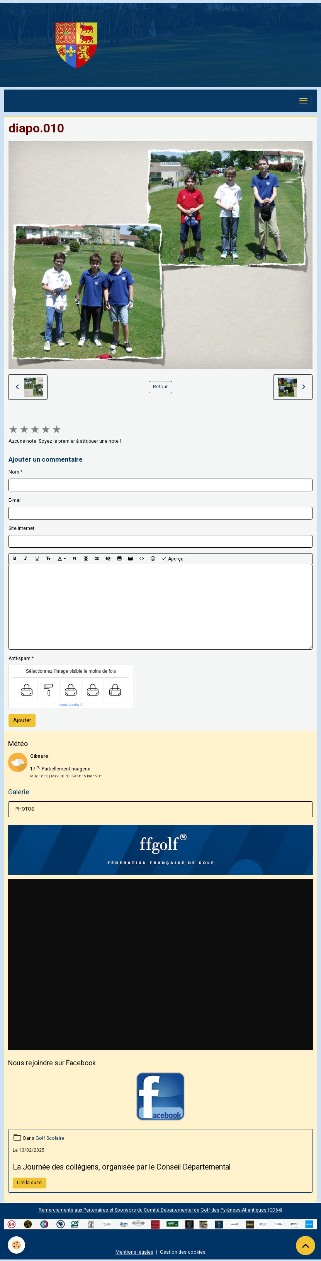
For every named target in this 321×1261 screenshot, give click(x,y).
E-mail (15, 500)
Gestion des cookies (183, 1252)
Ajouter (22, 720)
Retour (160, 386)
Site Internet (21, 528)
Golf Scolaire (50, 1138)
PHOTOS (24, 809)
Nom (13, 472)
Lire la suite (29, 1182)
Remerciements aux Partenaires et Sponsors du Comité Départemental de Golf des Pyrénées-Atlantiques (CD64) (160, 1210)
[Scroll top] (305, 1245)
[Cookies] (16, 1245)
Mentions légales (134, 1252)
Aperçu (172, 558)
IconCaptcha (69, 705)
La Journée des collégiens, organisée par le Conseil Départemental (122, 1167)
